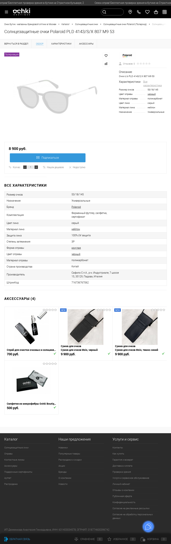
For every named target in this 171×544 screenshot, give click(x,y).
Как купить (118, 453)
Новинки (63, 447)
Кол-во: (17, 167)
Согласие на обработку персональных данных (133, 516)
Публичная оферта (122, 496)
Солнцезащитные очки (16, 447)
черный (152, 94)
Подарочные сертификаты (18, 472)
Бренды (62, 472)
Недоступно (77, 167)
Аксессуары (10, 465)
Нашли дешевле (53, 167)
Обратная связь (17, 539)
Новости (62, 484)
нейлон (76, 229)
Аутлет (7, 478)
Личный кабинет (121, 484)
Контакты (118, 447)
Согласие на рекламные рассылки (131, 508)
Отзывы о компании (123, 490)
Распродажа (11, 484)
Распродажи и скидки (70, 459)
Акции (61, 465)
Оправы (8, 453)
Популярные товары (69, 453)
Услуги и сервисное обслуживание (131, 478)
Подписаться (47, 157)
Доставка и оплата (122, 465)
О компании (64, 478)
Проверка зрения (122, 472)
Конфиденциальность (124, 502)
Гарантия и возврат (123, 459)
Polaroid (76, 207)
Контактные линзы (14, 459)
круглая (76, 247)
